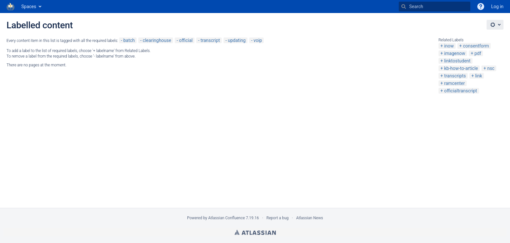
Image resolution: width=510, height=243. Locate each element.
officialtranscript (460, 90)
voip (257, 40)
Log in (497, 6)
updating (237, 40)
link (478, 75)
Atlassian (255, 232)
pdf (478, 53)
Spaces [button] (28, 6)
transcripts (455, 75)
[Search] (403, 6)
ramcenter (454, 83)
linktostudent (457, 60)
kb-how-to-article (461, 68)
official (186, 40)
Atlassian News (309, 218)
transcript (210, 40)
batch (129, 40)
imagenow (454, 53)
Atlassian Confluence (226, 218)
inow (449, 45)
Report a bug (277, 218)
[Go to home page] (10, 6)
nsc (490, 68)
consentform (476, 45)
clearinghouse (157, 40)
